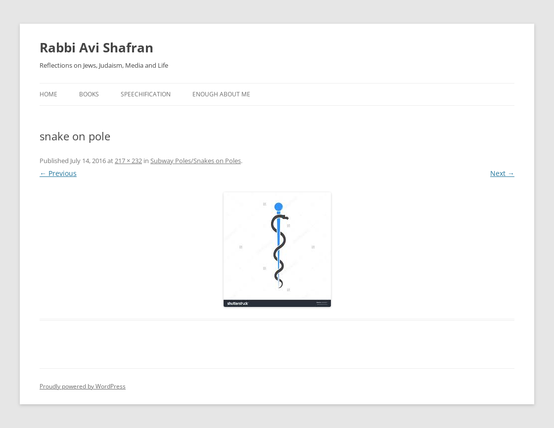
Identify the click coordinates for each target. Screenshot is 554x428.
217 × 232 (128, 160)
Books (89, 94)
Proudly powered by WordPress (83, 386)
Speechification (146, 94)
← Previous (58, 173)
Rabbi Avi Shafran (96, 47)
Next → (502, 173)
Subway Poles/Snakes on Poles (195, 160)
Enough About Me (221, 94)
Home (48, 94)
